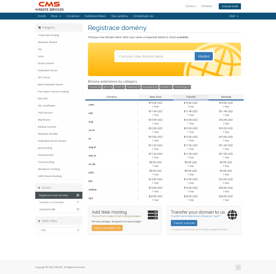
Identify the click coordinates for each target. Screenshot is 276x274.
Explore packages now (107, 228)
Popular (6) (95, 86)
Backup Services (47, 126)
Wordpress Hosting (49, 169)
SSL (40, 49)
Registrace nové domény (59, 195)
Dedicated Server (47, 70)
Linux (41, 56)
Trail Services (45, 112)
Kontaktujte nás (143, 16)
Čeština (191, 6)
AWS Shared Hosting (49, 176)
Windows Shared (47, 42)
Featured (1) (133, 86)
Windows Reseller (48, 133)
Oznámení (72, 16)
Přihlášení (206, 6)
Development (45, 155)
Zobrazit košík (230, 6)
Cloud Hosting (46, 162)
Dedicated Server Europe (52, 140)
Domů (41, 16)
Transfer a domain (184, 223)
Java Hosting (45, 147)
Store (56, 16)
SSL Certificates (46, 105)
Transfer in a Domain (59, 202)
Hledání (204, 56)
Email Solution (46, 63)
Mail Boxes (44, 119)
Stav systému (119, 16)
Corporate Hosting (48, 35)
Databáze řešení (95, 16)
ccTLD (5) (119, 86)
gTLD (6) (108, 86)
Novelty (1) (165, 86)
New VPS (43, 98)
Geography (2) (150, 86)
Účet (233, 16)
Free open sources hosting (53, 91)
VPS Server (44, 77)
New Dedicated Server (50, 84)
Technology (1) (182, 86)
